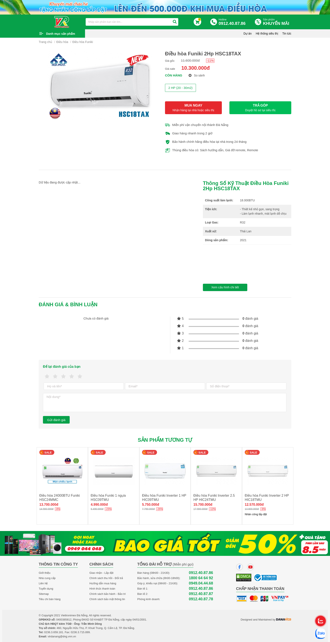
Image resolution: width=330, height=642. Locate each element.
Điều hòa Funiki (82, 42)
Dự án (248, 33)
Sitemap (44, 593)
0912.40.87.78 (201, 599)
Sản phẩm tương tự (165, 440)
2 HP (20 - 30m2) (180, 88)
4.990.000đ (99, 504)
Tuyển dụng (46, 588)
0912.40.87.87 (201, 594)
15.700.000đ (202, 504)
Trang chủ (45, 42)
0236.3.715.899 (80, 632)
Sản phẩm (277, 22)
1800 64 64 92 (201, 578)
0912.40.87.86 (201, 573)
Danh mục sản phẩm (60, 33)
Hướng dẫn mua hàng (102, 583)
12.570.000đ (254, 504)
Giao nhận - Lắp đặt (101, 572)
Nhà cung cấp (47, 578)
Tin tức (286, 33)
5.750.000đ (150, 504)
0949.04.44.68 (201, 583)
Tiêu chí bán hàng (50, 599)
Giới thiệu (44, 572)
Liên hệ (43, 583)
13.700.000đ (48, 504)
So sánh (197, 75)
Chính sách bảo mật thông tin (107, 599)
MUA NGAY (193, 108)
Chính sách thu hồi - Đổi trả (106, 578)
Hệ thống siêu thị (267, 33)
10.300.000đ (195, 68)
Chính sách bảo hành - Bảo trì (107, 593)
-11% (210, 60)
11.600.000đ (190, 60)
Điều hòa (62, 42)
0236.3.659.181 (53, 632)
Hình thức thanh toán (102, 588)
